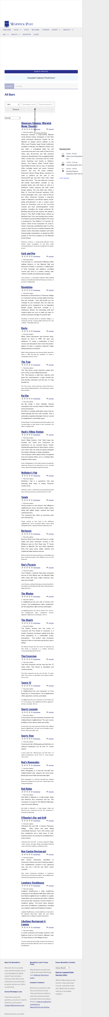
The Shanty (27, 620)
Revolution (26, 287)
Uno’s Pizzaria (28, 564)
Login (36, 34)
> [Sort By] (13, 118)
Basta (24, 328)
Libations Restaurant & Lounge (33, 922)
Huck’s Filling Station (32, 432)
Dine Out (66, 30)
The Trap (25, 362)
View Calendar (64, 178)
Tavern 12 (26, 682)
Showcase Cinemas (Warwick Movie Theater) (36, 124)
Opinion (45, 30)
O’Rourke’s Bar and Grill (33, 817)
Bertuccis (26, 531)
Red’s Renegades (30, 762)
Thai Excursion (29, 656)
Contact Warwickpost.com (14, 1005)
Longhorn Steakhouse (32, 882)
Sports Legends (29, 709)
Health (14, 34)
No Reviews (36, 129)
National (35, 30)
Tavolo (24, 497)
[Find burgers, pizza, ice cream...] (28, 104)
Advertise (27, 34)
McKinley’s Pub (29, 472)
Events (55, 30)
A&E (4, 34)
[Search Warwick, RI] (45, 104)
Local (16, 30)
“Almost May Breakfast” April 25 (74, 165)
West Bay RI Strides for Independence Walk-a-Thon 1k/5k (75, 172)
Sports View (27, 735)
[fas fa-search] (16, 109)
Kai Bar (25, 395)
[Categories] (12, 104)
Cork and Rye (28, 253)
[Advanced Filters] (40, 109)
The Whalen (27, 593)
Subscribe (7, 30)
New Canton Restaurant (33, 851)
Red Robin (26, 789)
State (26, 30)
